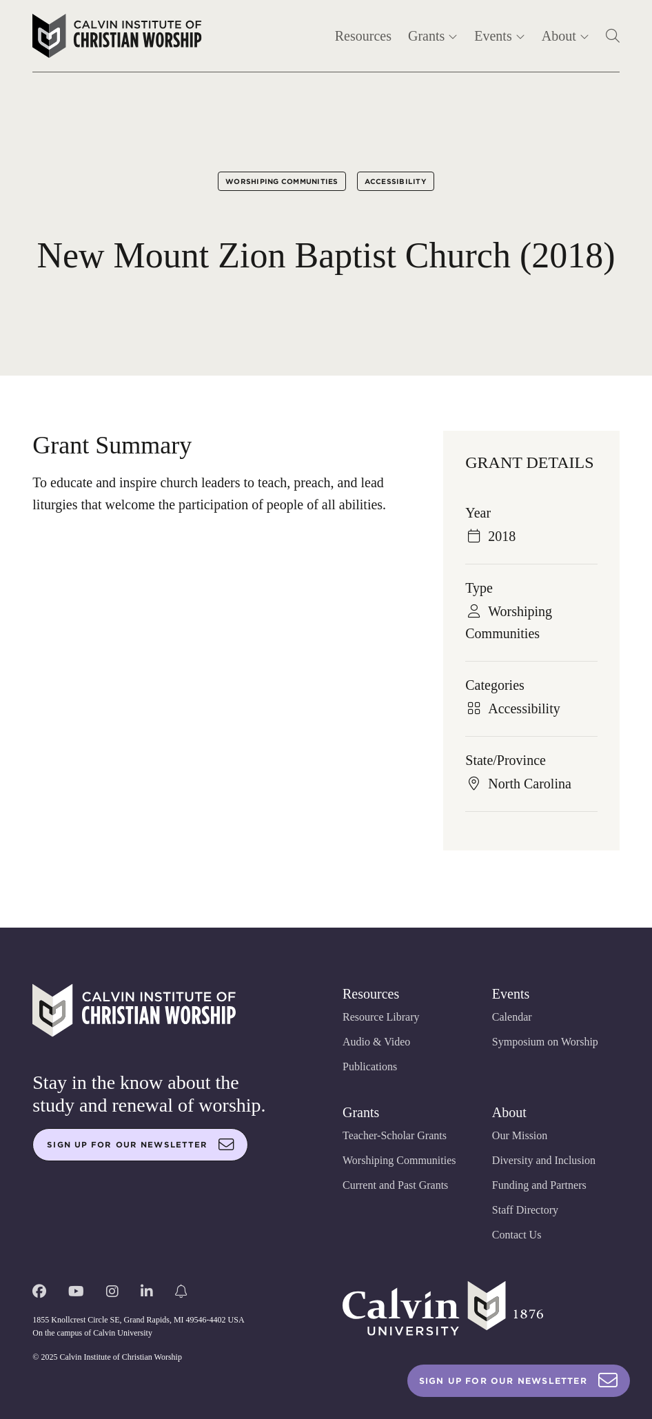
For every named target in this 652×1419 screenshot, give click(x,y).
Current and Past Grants (395, 1185)
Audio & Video (376, 1042)
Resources (363, 35)
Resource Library (381, 1017)
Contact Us (517, 1235)
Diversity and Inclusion (543, 1160)
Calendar (512, 1017)
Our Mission (519, 1135)
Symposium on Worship (545, 1042)
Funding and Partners (539, 1185)
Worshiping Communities (281, 181)
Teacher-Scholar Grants (395, 1135)
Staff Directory (525, 1210)
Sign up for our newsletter (140, 1144)
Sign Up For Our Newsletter (518, 1380)
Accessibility (396, 181)
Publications (370, 1066)
